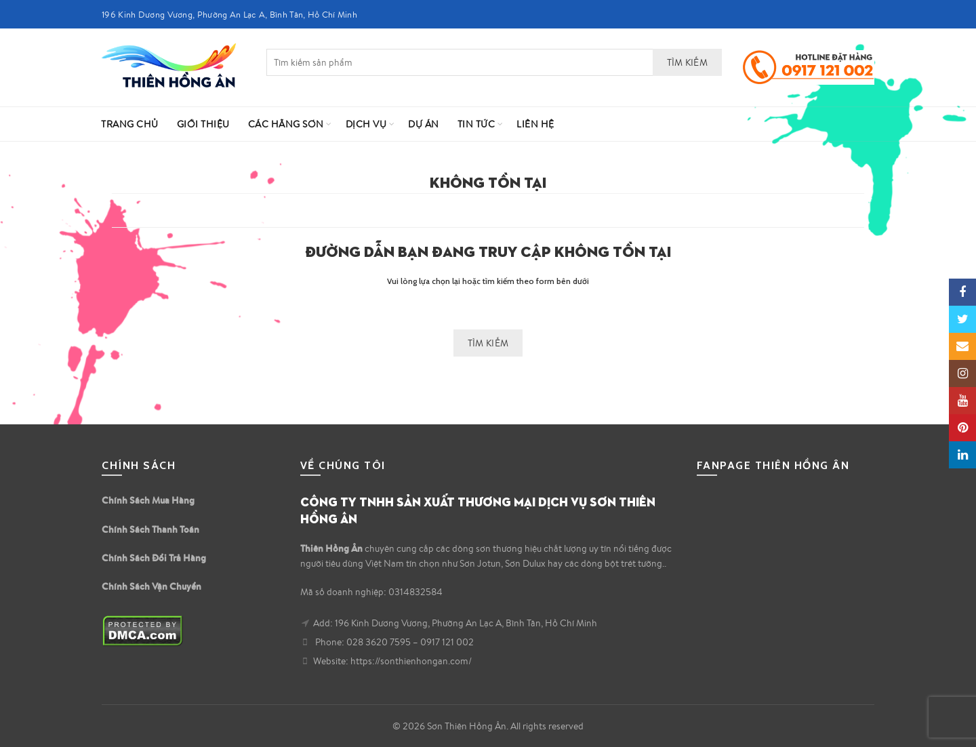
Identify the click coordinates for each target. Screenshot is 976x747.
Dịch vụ (366, 124)
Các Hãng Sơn (286, 124)
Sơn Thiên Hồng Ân (466, 726)
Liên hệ (535, 124)
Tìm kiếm (687, 62)
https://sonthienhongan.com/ (411, 661)
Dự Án (423, 124)
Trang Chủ (130, 124)
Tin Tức (476, 124)
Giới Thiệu (203, 124)
